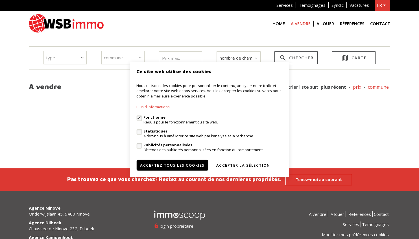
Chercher (296, 59)
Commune (378, 87)
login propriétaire (173, 226)
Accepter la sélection (243, 165)
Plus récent (333, 87)
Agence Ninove (44, 208)
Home (278, 23)
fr (381, 5)
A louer (325, 23)
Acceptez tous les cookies (172, 165)
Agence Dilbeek (45, 222)
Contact (380, 23)
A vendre (301, 23)
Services (284, 5)
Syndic (337, 5)
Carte (354, 59)
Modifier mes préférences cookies (355, 234)
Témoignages (312, 5)
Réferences (352, 23)
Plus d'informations (153, 106)
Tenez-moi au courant (319, 179)
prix (357, 87)
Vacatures (359, 5)
